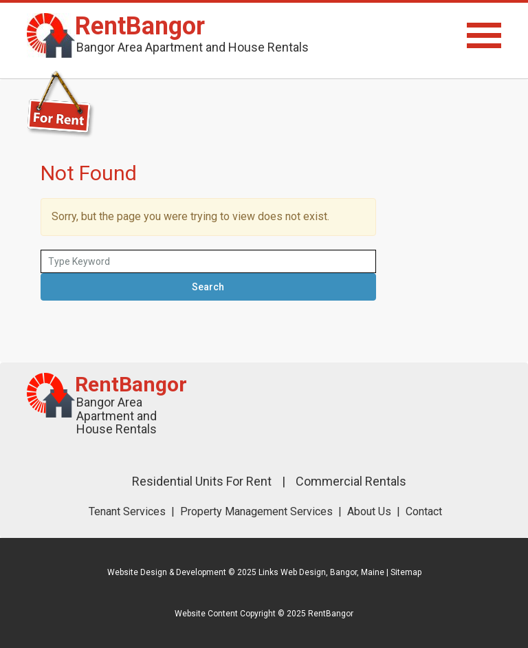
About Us (369, 511)
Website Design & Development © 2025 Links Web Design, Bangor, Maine (246, 572)
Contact (424, 511)
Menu (429, 35)
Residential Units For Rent (202, 481)
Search (208, 286)
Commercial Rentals (351, 481)
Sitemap (405, 572)
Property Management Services (256, 511)
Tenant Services (127, 511)
